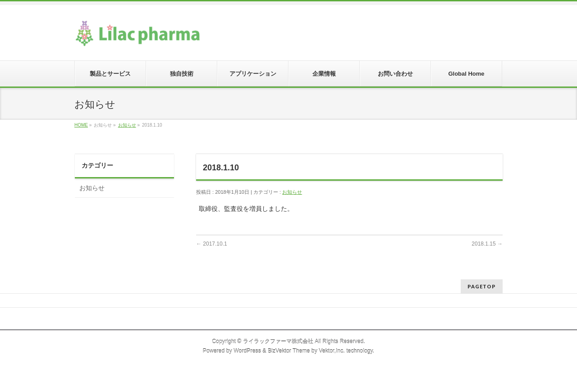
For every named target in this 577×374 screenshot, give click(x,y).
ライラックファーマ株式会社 (278, 341)
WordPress (247, 351)
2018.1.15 (487, 244)
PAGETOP (481, 286)
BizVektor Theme (289, 351)
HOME (81, 125)
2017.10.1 (211, 244)
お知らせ (127, 125)
